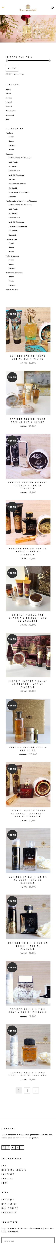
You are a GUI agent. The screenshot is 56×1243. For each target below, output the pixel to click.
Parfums (9, 133)
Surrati (12, 197)
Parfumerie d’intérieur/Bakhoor (21, 201)
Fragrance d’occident (19, 192)
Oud (7, 120)
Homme (11, 141)
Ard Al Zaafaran (16, 175)
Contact (7, 1178)
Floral (9, 98)
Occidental (11, 111)
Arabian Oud (14, 171)
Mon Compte (9, 1208)
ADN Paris (13, 162)
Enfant (12, 145)
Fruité (9, 102)
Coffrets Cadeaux (14, 273)
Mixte (11, 150)
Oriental (10, 115)
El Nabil (13, 188)
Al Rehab (13, 167)
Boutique (8, 1174)
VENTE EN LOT (12, 290)
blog (4, 1183)
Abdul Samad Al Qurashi (20, 158)
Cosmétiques (11, 239)
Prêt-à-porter (12, 256)
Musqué (9, 107)
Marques (9, 154)
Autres (12, 179)
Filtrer (12, 68)
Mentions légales (14, 1170)
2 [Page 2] (27, 1090)
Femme (11, 137)
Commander (9, 1212)
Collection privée (17, 184)
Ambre (8, 89)
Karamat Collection (18, 226)
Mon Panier (9, 1204)
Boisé (8, 94)
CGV (4, 1165)
